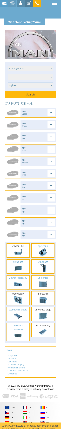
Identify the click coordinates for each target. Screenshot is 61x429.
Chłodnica (12, 373)
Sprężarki (12, 355)
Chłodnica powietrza (17, 370)
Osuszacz (12, 361)
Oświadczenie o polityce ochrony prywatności (30, 389)
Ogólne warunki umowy (38, 385)
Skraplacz (12, 358)
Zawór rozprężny (15, 364)
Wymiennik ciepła (16, 367)
